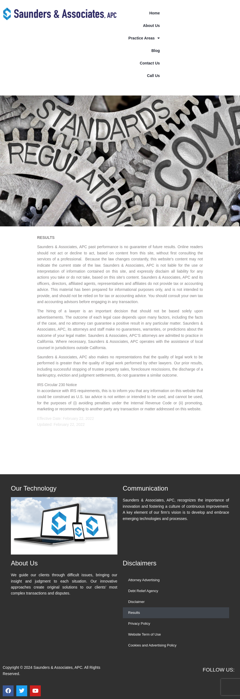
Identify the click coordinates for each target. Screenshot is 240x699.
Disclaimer (136, 602)
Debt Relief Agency (143, 591)
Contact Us (150, 63)
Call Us (153, 75)
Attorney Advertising (144, 580)
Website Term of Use (144, 634)
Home (154, 13)
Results (134, 613)
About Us (151, 25)
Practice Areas (144, 38)
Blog (155, 50)
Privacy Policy (139, 623)
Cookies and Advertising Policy (152, 645)
